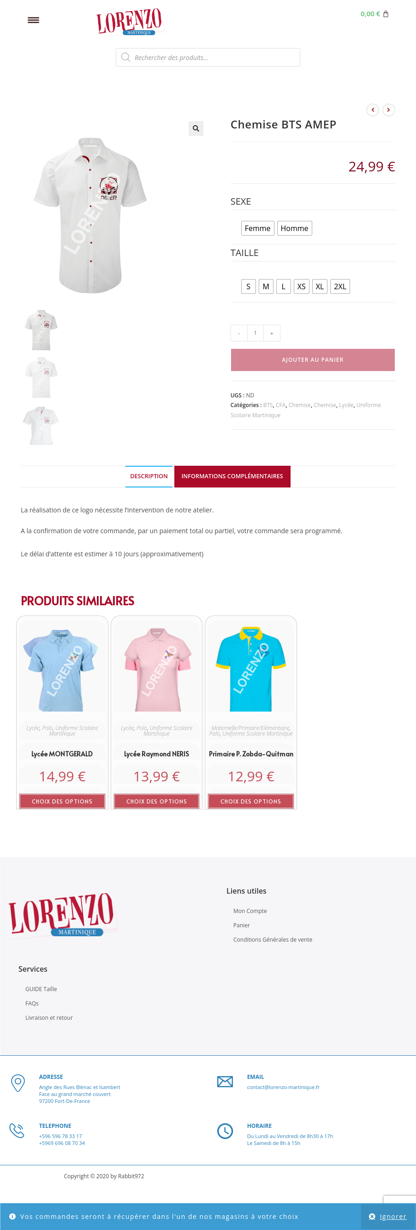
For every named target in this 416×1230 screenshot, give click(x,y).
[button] (196, 128)
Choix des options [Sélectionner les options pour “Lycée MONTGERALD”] (62, 802)
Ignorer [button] (393, 1216)
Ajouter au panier (313, 360)
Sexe (241, 201)
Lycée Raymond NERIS (156, 754)
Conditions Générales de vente (272, 940)
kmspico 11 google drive (267, 156)
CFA (280, 405)
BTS (268, 405)
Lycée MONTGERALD (62, 754)
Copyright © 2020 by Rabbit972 (104, 1177)
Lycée (346, 405)
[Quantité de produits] (255, 333)
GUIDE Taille (41, 990)
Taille (245, 252)
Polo (47, 729)
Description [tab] (149, 477)
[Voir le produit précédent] (372, 110)
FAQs (32, 1004)
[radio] (258, 228)
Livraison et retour (49, 1019)
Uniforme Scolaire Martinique (73, 731)
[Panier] (375, 14)
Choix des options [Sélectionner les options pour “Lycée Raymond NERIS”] (156, 802)
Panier (241, 926)
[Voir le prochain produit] (388, 110)
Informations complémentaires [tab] (232, 477)
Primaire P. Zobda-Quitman (251, 754)
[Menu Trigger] (33, 19)
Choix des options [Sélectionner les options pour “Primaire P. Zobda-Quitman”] (250, 802)
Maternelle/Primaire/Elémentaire (250, 729)
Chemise (300, 405)
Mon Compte (250, 911)
